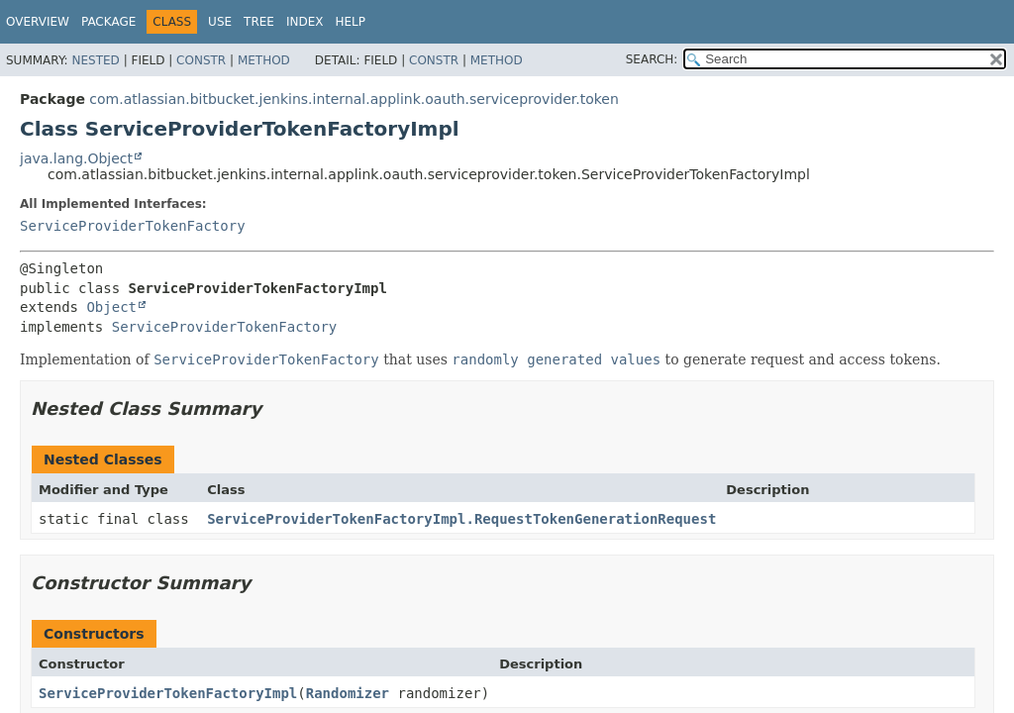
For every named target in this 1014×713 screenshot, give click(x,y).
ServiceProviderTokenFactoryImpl (168, 693)
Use (220, 22)
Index (305, 22)
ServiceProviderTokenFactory (133, 226)
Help (350, 22)
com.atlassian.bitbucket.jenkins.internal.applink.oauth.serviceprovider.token (354, 99)
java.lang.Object (76, 158)
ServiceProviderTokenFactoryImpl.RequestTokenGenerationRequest (461, 519)
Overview (37, 22)
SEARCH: (652, 59)
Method (264, 60)
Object (111, 307)
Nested (95, 60)
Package (108, 22)
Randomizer (347, 693)
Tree (259, 22)
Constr (201, 60)
